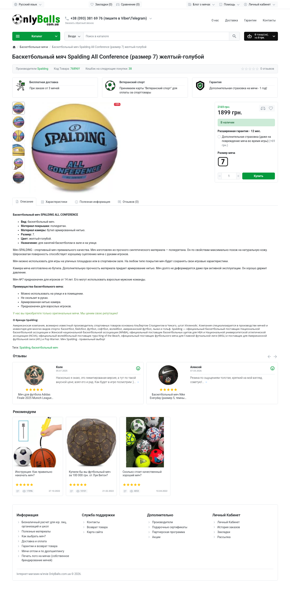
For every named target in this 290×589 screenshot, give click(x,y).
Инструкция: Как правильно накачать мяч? (33, 473)
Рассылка (224, 537)
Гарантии (250, 20)
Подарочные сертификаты (169, 527)
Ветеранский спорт (132, 82)
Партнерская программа (168, 532)
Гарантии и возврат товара (40, 546)
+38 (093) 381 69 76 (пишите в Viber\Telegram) (109, 18)
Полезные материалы (36, 531)
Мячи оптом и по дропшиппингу (43, 551)
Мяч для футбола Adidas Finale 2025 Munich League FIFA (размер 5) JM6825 (34, 396)
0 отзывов (267, 68)
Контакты (269, 20)
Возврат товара (97, 527)
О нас (215, 20)
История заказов (229, 527)
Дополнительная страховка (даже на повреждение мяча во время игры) (248, 141)
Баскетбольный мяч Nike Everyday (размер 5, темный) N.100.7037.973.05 (168, 396)
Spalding (24, 347)
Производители (162, 522)
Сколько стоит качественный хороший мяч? (142, 473)
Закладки (224, 532)
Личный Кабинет (229, 522)
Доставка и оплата (34, 541)
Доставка (231, 20)
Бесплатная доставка (44, 82)
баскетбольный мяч (45, 347)
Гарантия (215, 82)
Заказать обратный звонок (79, 23)
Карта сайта (95, 532)
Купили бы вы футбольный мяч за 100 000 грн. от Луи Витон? (90, 473)
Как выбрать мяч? (34, 536)
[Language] (28, 4)
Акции (156, 537)
